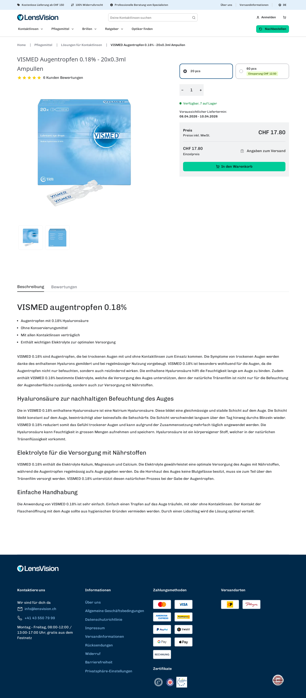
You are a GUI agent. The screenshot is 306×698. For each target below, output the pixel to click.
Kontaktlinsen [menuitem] (28, 29)
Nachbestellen (272, 29)
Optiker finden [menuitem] (142, 29)
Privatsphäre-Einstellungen (108, 671)
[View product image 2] (57, 237)
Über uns (226, 4)
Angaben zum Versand (262, 151)
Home (21, 45)
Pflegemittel (43, 45)
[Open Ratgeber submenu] (123, 29)
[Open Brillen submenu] (97, 29)
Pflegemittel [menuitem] (60, 29)
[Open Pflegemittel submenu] (74, 29)
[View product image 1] (30, 237)
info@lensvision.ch (36, 609)
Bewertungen (64, 286)
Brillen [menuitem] (87, 29)
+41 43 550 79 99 (36, 618)
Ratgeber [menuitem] (112, 29)
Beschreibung (30, 286)
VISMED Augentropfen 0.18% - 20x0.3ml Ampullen (148, 45)
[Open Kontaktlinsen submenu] (43, 29)
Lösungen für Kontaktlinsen (82, 45)
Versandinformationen (254, 4)
